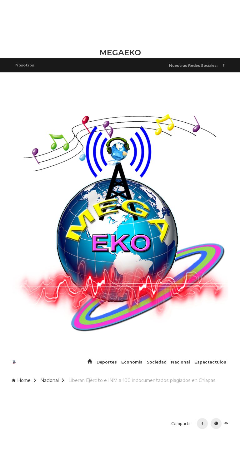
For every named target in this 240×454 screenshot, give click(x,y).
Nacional (180, 361)
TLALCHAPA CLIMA (120, 23)
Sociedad (157, 361)
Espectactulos (210, 361)
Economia (131, 361)
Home (24, 380)
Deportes (107, 361)
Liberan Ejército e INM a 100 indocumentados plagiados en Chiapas (142, 380)
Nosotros (24, 65)
